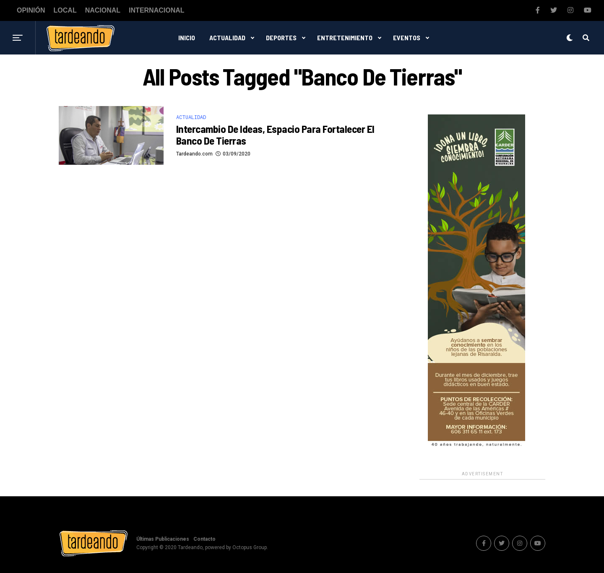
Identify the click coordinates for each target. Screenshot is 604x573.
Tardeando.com (194, 154)
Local (65, 10)
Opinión (31, 10)
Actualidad (227, 37)
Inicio (186, 37)
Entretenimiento (344, 37)
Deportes (281, 37)
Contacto (204, 539)
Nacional (102, 10)
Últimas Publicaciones (162, 539)
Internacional (156, 10)
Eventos (406, 37)
